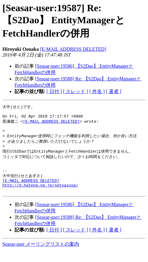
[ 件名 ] (97, 91)
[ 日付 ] (54, 91)
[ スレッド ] (75, 91)
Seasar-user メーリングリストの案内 (40, 256)
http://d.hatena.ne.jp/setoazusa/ (40, 196)
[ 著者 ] (113, 91)
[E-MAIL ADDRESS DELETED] (73, 49)
